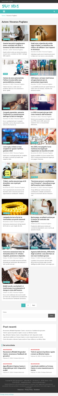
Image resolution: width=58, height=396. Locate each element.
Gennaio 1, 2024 (7, 49)
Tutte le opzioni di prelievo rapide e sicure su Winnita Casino (20, 333)
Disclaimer (37, 389)
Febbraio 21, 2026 (8, 372)
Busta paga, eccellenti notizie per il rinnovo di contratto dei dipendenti (43, 219)
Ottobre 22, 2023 (35, 223)
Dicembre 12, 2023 (36, 84)
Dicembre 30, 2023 (36, 51)
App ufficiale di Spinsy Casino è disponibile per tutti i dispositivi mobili (22, 335)
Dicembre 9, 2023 (35, 116)
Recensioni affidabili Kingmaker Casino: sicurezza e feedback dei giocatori (24, 330)
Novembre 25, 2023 (36, 153)
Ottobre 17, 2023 (35, 258)
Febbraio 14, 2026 (35, 372)
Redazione (21, 389)
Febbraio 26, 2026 (35, 356)
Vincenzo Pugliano (18, 49)
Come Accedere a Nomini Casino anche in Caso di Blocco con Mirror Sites (24, 339)
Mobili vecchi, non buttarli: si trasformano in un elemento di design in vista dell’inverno (14, 288)
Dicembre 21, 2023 (8, 84)
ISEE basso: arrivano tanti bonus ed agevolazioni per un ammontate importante (42, 80)
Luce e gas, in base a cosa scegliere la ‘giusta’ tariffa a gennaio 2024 (13, 149)
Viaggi (5, 73)
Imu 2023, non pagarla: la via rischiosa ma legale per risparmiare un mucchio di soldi (42, 149)
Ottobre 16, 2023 (7, 292)
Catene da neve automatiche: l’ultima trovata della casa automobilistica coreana (13, 80)
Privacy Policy (29, 389)
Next (33, 305)
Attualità (6, 39)
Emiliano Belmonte (19, 358)
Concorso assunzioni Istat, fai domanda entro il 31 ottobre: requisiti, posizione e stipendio (14, 254)
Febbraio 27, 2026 (8, 358)
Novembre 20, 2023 (8, 187)
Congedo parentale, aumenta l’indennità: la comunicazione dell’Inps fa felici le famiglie (13, 114)
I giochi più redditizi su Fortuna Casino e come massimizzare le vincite (23, 337)
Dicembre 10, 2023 (8, 118)
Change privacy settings (7, 394)
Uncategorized (7, 349)
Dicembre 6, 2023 (8, 153)
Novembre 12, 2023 (36, 187)
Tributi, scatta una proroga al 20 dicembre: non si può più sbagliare (14, 183)
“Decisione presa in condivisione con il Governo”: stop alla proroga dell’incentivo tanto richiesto (43, 183)
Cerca (4, 312)
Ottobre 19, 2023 (7, 258)
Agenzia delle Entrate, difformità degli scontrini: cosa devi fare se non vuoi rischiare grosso (43, 254)
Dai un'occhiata (9, 345)
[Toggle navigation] (4, 11)
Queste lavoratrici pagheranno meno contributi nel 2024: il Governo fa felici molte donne (14, 45)
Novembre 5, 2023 (8, 221)
